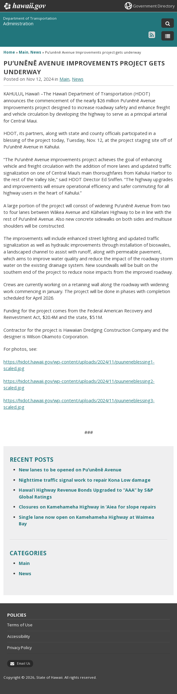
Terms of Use (20, 625)
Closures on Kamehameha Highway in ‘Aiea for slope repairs (87, 507)
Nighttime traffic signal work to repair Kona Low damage (84, 480)
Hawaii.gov (24, 6)
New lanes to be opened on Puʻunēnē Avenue (70, 470)
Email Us (23, 663)
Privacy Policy (19, 647)
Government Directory (153, 6)
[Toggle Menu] (167, 36)
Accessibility (18, 636)
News (35, 52)
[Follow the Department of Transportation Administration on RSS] (152, 34)
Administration (18, 24)
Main (23, 52)
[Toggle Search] (167, 23)
